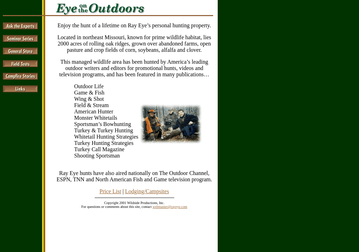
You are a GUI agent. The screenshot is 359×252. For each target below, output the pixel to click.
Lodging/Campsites (147, 191)
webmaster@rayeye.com (170, 207)
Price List (110, 191)
